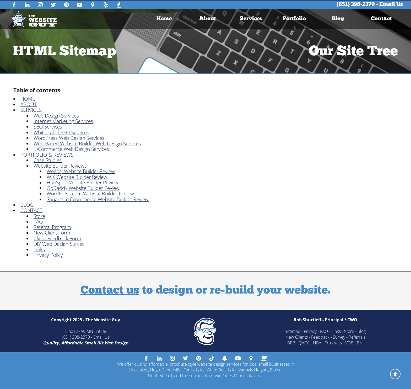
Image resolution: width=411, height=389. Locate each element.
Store (39, 216)
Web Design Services (56, 115)
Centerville (172, 370)
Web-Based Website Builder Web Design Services (87, 143)
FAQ (38, 221)
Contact (381, 19)
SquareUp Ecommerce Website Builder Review (98, 199)
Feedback (320, 337)
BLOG (27, 204)
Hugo (155, 370)
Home (164, 19)
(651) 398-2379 (356, 4)
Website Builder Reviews (60, 165)
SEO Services (48, 126)
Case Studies (48, 160)
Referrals (357, 337)
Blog (338, 19)
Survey (339, 337)
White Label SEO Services (61, 132)
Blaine (276, 370)
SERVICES (31, 109)
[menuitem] (164, 19)
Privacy (310, 331)
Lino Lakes (138, 370)
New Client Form (52, 232)
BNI (360, 343)
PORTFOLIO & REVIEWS (46, 154)
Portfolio (294, 19)
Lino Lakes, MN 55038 (85, 331)
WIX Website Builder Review (77, 177)
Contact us (109, 290)
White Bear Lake (222, 370)
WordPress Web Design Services (69, 138)
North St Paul (160, 376)
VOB (349, 343)
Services (250, 19)
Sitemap (292, 331)
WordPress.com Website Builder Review (90, 193)
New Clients (296, 337)
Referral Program (52, 227)
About (207, 19)
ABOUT (28, 104)
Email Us (391, 4)
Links (39, 249)
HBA (317, 343)
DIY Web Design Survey (59, 244)
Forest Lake (194, 370)
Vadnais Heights (253, 370)
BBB (291, 343)
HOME (27, 98)
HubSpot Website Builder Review (82, 182)
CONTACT (31, 210)
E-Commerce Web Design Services (71, 149)
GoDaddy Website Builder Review (83, 188)
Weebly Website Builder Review (81, 171)
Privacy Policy (48, 255)
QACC (304, 343)
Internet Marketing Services (63, 121)
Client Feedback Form (57, 238)
